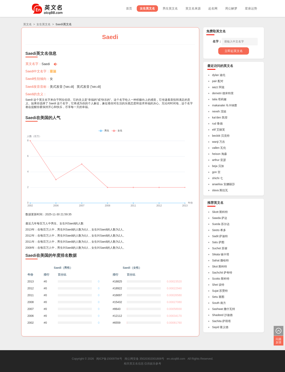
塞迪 (53, 71)
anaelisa (217, 184)
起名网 (212, 8)
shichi (215, 178)
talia (214, 99)
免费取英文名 (216, 31)
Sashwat (217, 309)
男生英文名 (170, 8)
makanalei (218, 105)
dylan (215, 75)
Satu (215, 242)
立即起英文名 (234, 51)
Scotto (216, 278)
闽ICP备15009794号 (109, 358)
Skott (215, 211)
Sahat (216, 260)
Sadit (215, 236)
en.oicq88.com (176, 358)
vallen (216, 147)
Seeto (216, 230)
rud (214, 123)
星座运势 (251, 8)
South (216, 302)
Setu (215, 296)
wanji (215, 141)
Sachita (217, 321)
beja (214, 166)
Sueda (216, 224)
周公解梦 (231, 8)
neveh (216, 111)
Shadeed (218, 315)
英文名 (27, 24)
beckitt (216, 135)
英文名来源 (193, 8)
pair (214, 81)
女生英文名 (147, 8)
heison (216, 153)
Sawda (216, 218)
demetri (217, 93)
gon (214, 172)
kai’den (216, 117)
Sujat (215, 290)
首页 (129, 8)
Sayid (215, 327)
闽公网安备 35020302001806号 (144, 358)
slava (215, 190)
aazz (215, 87)
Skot (215, 266)
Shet (215, 284)
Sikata (216, 254)
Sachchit (217, 272)
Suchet (216, 248)
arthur (216, 160)
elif (214, 129)
